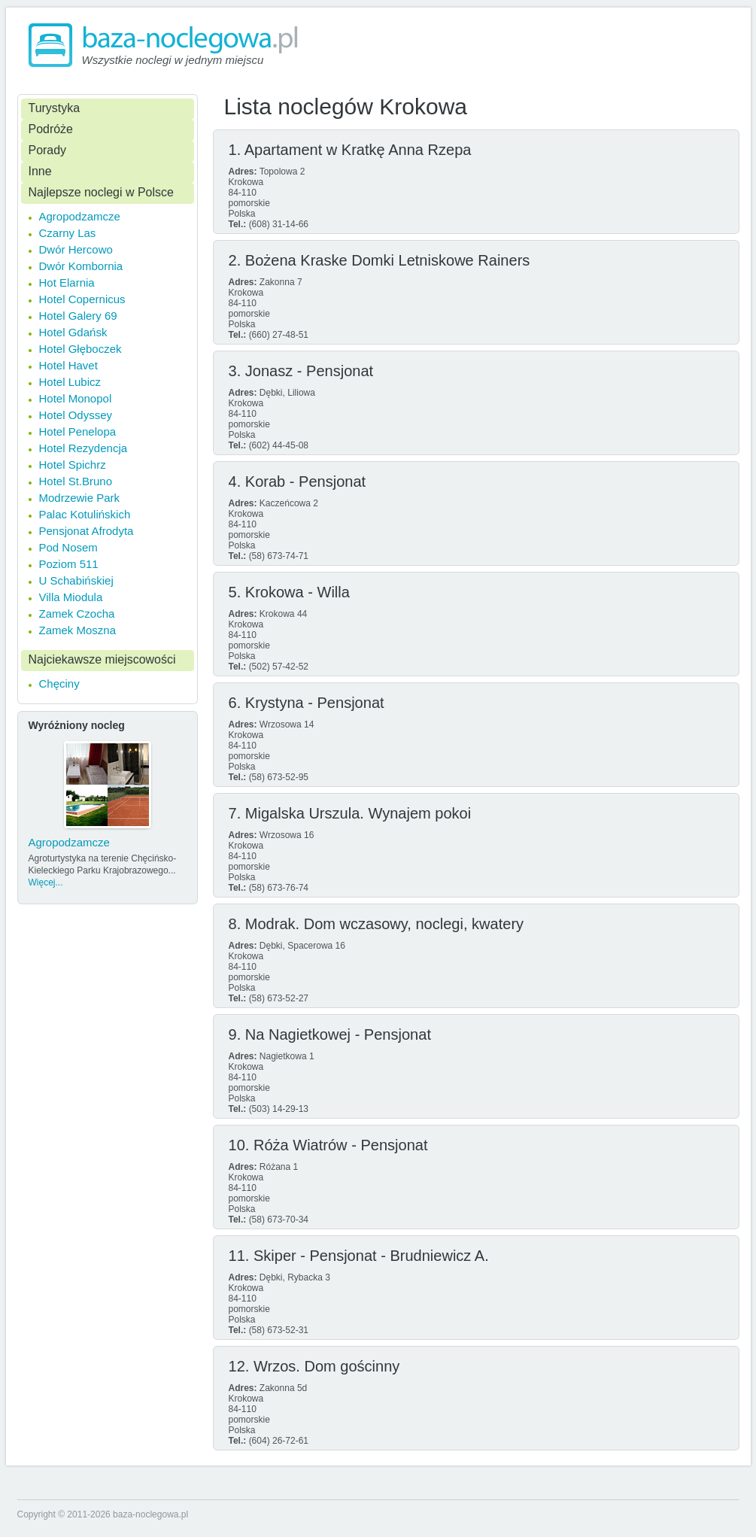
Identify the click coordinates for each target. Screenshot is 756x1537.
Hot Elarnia (67, 282)
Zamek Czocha (77, 613)
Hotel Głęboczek (80, 348)
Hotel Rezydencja (83, 448)
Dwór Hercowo (76, 249)
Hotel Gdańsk (73, 332)
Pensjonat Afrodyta (86, 530)
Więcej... (46, 882)
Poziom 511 (69, 563)
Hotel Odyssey (76, 415)
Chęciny (59, 683)
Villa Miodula (71, 597)
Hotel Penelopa (78, 431)
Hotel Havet (68, 365)
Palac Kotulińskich (85, 514)
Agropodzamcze (79, 216)
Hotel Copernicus (82, 299)
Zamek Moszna (78, 630)
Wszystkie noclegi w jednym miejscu (173, 59)
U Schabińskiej (76, 580)
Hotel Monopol (75, 398)
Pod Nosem (68, 547)
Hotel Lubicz (70, 381)
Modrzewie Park (79, 497)
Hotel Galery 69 (78, 315)
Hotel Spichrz (72, 464)
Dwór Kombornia (81, 266)
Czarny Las (67, 232)
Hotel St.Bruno (76, 481)
